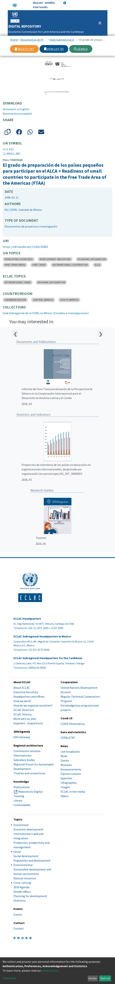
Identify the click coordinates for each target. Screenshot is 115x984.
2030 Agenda (21, 887)
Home (14, 39)
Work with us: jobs (24, 719)
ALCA (97, 264)
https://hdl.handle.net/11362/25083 (25, 247)
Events (65, 760)
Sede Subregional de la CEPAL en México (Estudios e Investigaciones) (63, 39)
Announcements (71, 769)
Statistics (19, 900)
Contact (18, 928)
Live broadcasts (70, 751)
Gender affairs (22, 891)
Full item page (13, 160)
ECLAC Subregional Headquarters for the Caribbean (47, 658)
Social (17, 851)
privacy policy (50, 970)
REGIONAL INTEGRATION (51, 282)
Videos (65, 796)
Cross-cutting (22, 883)
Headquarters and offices (28, 696)
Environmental (23, 865)
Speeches (66, 778)
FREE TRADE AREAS (15, 264)
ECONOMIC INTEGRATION (92, 259)
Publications (21, 787)
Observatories (22, 755)
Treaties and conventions (29, 773)
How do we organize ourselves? (33, 705)
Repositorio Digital (30, 791)
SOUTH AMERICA (69, 299)
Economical (20, 825)
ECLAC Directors (23, 710)
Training (18, 796)
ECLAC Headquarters (27, 618)
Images (65, 787)
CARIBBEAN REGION (15, 299)
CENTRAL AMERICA (43, 299)
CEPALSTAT (68, 737)
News (64, 756)
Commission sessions (27, 751)
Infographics (69, 782)
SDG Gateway (21, 737)
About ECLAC (21, 687)
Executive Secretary (25, 692)
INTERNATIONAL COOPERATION (70, 264)
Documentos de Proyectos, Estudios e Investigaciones (33, 39)
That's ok (105, 978)
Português (40, 7)
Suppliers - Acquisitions (28, 723)
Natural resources (24, 878)
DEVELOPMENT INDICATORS (55, 259)
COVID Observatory (73, 724)
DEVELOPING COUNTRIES (19, 259)
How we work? (22, 701)
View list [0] (54, 49)
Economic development (28, 829)
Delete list (24, 49)
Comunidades (21, 805)
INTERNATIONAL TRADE (18, 282)
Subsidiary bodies (24, 760)
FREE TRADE (39, 264)
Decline (93, 978)
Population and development (32, 860)
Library (17, 800)
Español (50, 2)
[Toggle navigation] (98, 23)
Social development (26, 856)
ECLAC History (22, 714)
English (38, 2)
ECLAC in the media (73, 791)
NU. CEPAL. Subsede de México (23, 210)
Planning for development (30, 896)
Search (81, 49)
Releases (66, 765)
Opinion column (71, 774)
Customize (9, 978)
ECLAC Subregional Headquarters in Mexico (42, 636)
